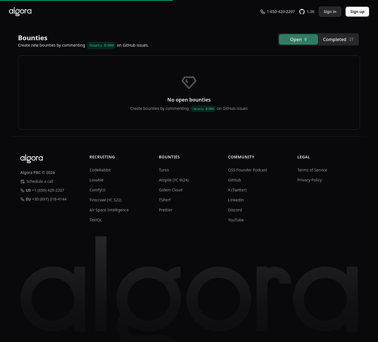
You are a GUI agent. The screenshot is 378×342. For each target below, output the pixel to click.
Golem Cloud (170, 189)
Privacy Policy (309, 180)
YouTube (236, 219)
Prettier (165, 209)
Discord (235, 209)
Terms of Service (312, 170)
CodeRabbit (100, 170)
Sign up (357, 11)
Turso (164, 170)
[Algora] (20, 11)
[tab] (298, 39)
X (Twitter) (237, 189)
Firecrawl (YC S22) (106, 199)
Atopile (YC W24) (173, 180)
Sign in (330, 11)
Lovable (97, 180)
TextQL (96, 219)
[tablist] (318, 39)
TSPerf (164, 199)
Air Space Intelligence (109, 209)
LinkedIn (236, 199)
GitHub (234, 180)
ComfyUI (97, 189)
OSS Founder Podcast (247, 170)
